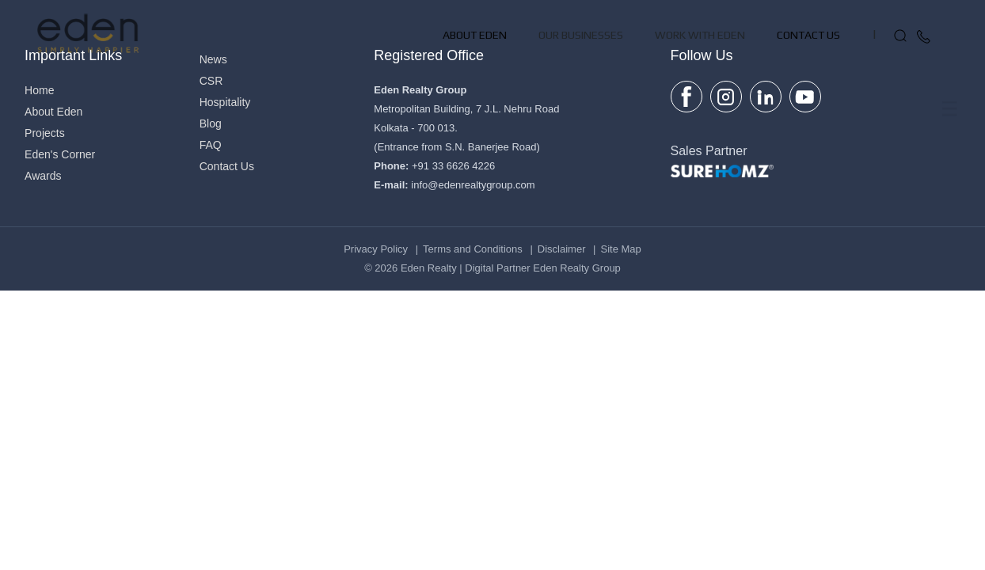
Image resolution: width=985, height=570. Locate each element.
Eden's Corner (60, 154)
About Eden (475, 95)
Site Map (621, 249)
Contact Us (808, 95)
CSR (211, 80)
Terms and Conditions (473, 249)
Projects (45, 133)
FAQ (211, 145)
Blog (211, 123)
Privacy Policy (376, 249)
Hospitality (225, 102)
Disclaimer (562, 249)
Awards (43, 175)
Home (39, 90)
